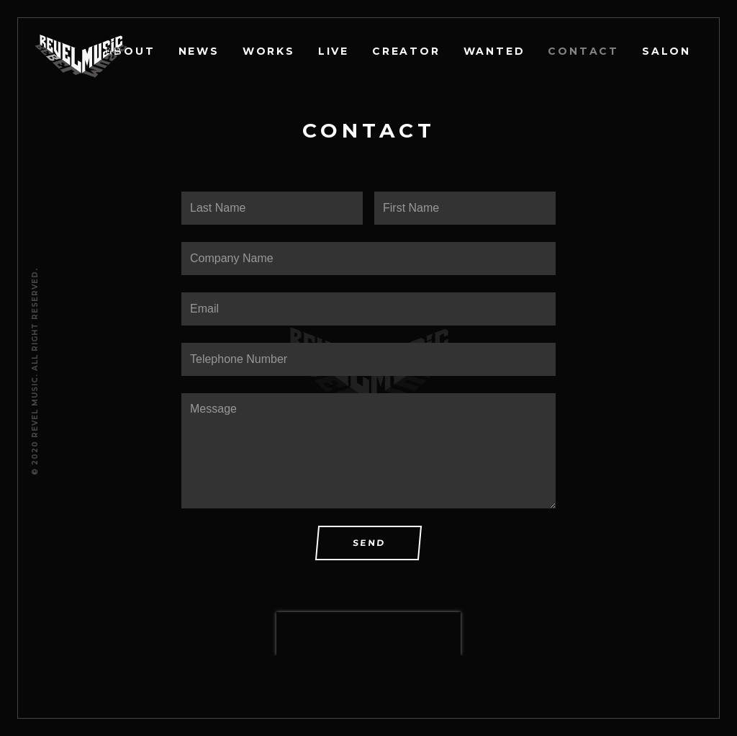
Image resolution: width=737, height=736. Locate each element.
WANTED (494, 51)
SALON (666, 51)
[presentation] (368, 633)
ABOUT (129, 51)
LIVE (333, 51)
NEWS (199, 51)
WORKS (269, 51)
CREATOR (406, 51)
